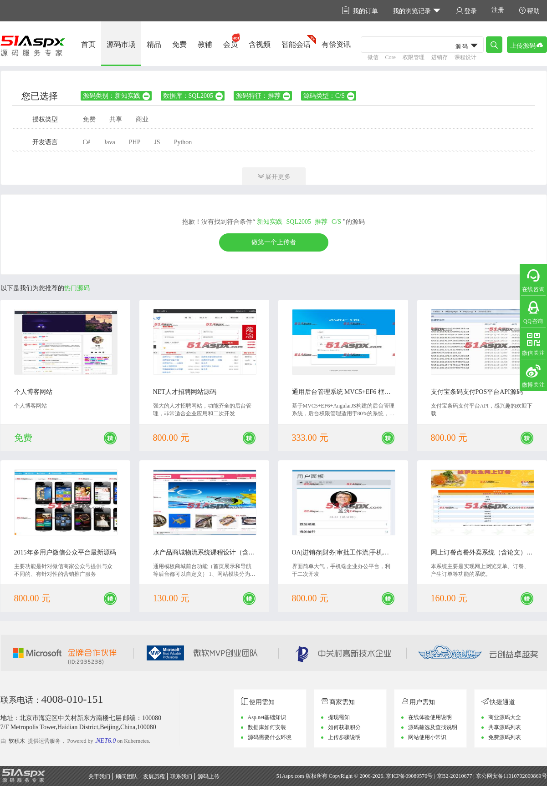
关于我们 (99, 776)
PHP (135, 142)
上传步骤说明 (344, 737)
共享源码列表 (504, 727)
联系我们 (181, 776)
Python (183, 142)
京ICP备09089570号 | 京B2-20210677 (429, 776)
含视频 (260, 44)
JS (157, 142)
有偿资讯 (336, 44)
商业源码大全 (504, 717)
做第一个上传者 (273, 242)
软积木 (17, 741)
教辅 (205, 44)
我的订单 (360, 10)
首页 (88, 44)
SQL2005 (298, 221)
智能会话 (296, 44)
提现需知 (339, 717)
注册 (497, 9)
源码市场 (121, 44)
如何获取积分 (344, 727)
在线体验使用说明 (430, 717)
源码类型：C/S (329, 96)
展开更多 (274, 176)
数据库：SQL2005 (193, 96)
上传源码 (527, 45)
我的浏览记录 (417, 10)
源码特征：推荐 (263, 96)
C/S (336, 221)
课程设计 (465, 57)
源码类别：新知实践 (117, 96)
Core (390, 57)
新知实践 (269, 221)
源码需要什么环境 (269, 737)
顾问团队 (127, 776)
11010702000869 (522, 776)
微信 (373, 57)
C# (86, 142)
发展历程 (154, 776)
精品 (154, 44)
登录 (466, 10)
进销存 (439, 57)
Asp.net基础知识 (267, 717)
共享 (115, 119)
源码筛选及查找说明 (432, 727)
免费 (179, 44)
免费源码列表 (504, 737)
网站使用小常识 (427, 737)
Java (109, 142)
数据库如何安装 (267, 727)
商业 (142, 119)
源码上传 (209, 776)
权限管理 (413, 57)
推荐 (321, 221)
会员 (230, 44)
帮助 (529, 10)
